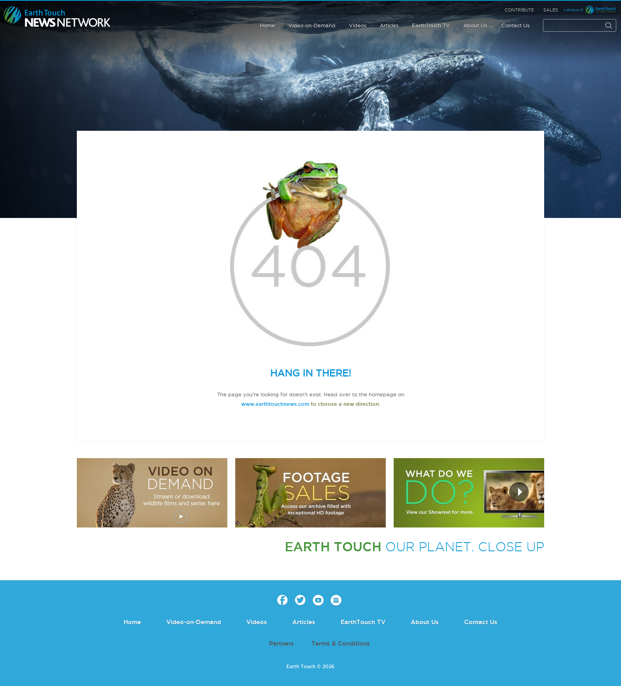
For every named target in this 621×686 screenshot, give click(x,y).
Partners (281, 643)
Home (267, 25)
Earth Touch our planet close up (57, 17)
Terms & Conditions (340, 643)
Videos (357, 25)
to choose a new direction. (344, 404)
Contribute (519, 10)
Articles (389, 25)
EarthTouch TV (431, 25)
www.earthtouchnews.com (275, 404)
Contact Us (515, 25)
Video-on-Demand (311, 25)
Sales (550, 10)
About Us (475, 25)
